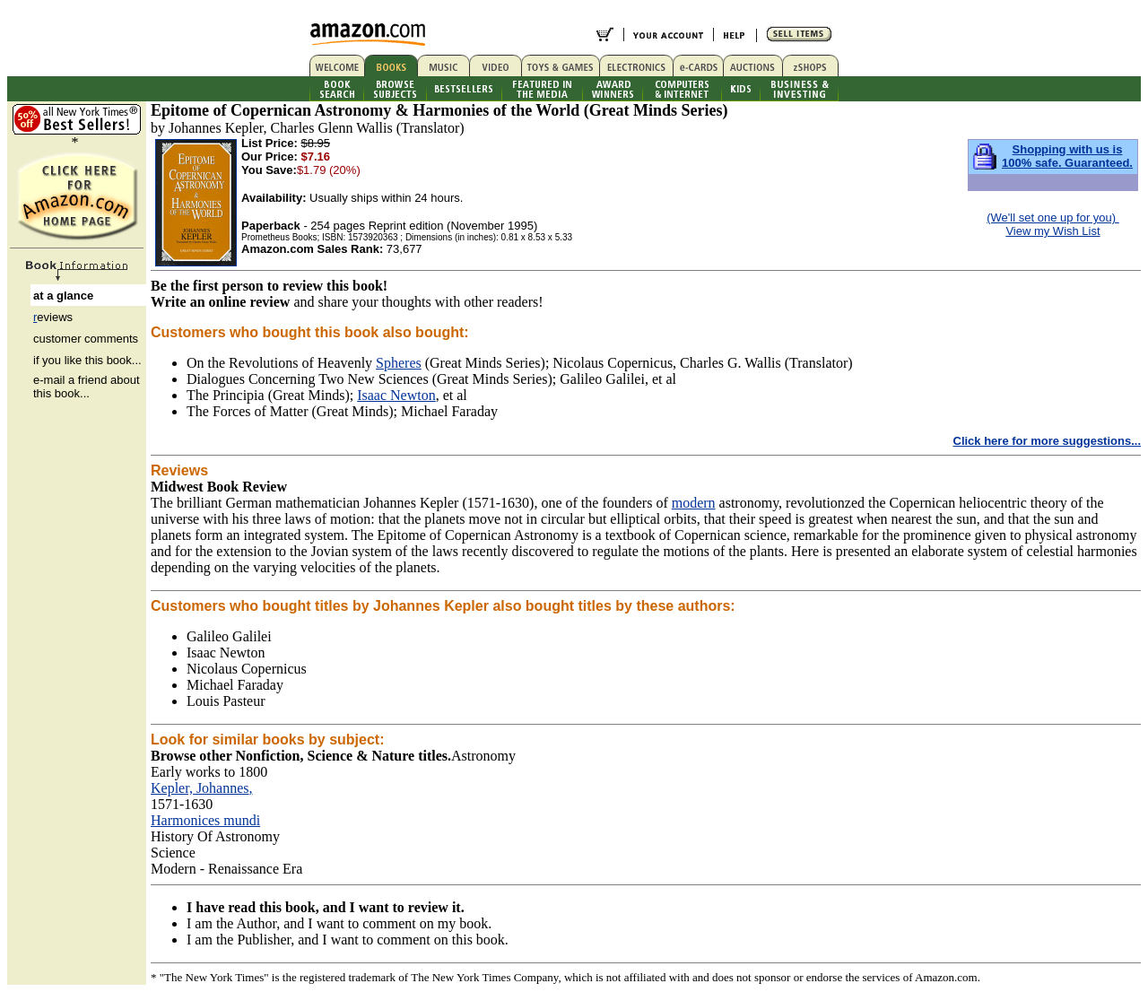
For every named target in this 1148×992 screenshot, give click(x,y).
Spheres (399, 362)
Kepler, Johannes (200, 788)
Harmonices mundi (205, 820)
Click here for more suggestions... (1047, 441)
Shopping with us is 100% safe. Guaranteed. (1067, 156)
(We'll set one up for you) (1052, 217)
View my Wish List (1052, 231)
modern (694, 502)
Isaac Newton (396, 395)
